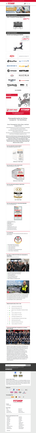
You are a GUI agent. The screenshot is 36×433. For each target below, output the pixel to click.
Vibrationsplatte (21, 428)
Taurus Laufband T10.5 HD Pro (17, 314)
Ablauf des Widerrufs (21, 412)
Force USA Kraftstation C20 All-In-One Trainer (19, 318)
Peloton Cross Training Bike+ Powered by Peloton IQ (20, 310)
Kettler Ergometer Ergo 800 (16, 320)
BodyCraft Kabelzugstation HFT (17, 308)
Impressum (20, 410)
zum (8, 405)
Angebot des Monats (12, 33)
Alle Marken (8, 430)
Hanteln (20, 421)
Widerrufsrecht (20, 411)
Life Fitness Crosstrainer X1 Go (17, 316)
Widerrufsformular (9, 412)
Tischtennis (8, 420)
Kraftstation (8, 419)
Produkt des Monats (12, 15)
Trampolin (20, 419)
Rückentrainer (9, 427)
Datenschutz (20, 408)
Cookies (7, 410)
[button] (7, 9)
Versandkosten (8, 411)
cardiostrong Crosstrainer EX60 (17, 306)
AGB (7, 408)
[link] (18, 100)
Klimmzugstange (21, 427)
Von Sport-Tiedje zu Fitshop (10, 379)
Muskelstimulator (9, 428)
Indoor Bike (8, 421)
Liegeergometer (21, 422)
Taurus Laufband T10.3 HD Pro (17, 323)
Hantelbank (20, 420)
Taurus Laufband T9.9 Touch (16, 312)
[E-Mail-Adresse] (15, 365)
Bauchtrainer (21, 426)
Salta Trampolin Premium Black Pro (16, 17)
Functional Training (9, 426)
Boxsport (8, 422)
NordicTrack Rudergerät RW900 (15, 35)
